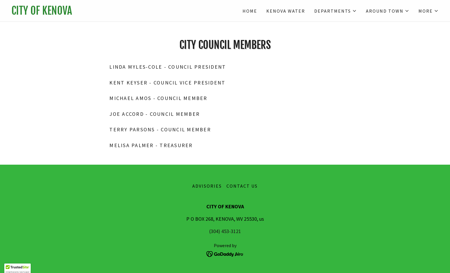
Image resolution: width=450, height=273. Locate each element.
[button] (335, 10)
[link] (118, 12)
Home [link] (250, 11)
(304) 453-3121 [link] (225, 231)
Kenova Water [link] (285, 11)
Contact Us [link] (242, 186)
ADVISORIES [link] (207, 186)
